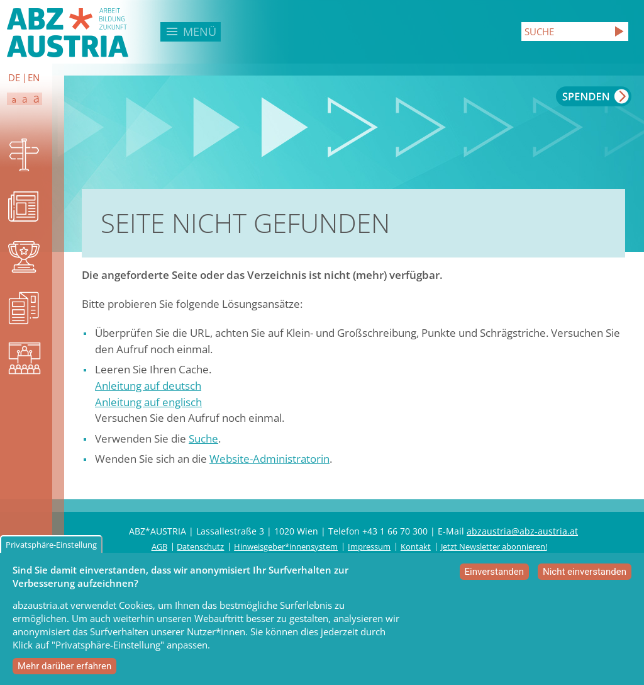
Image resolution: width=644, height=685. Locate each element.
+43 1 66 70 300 (395, 531)
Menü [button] (199, 31)
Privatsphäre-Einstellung (51, 549)
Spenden (593, 96)
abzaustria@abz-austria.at (522, 531)
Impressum (369, 546)
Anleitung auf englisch (148, 402)
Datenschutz (200, 546)
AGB (159, 546)
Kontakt (416, 546)
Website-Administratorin (269, 458)
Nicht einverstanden (584, 576)
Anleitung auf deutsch (148, 385)
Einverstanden (494, 576)
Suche (203, 438)
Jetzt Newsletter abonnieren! (494, 546)
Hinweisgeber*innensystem (286, 546)
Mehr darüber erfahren (64, 671)
